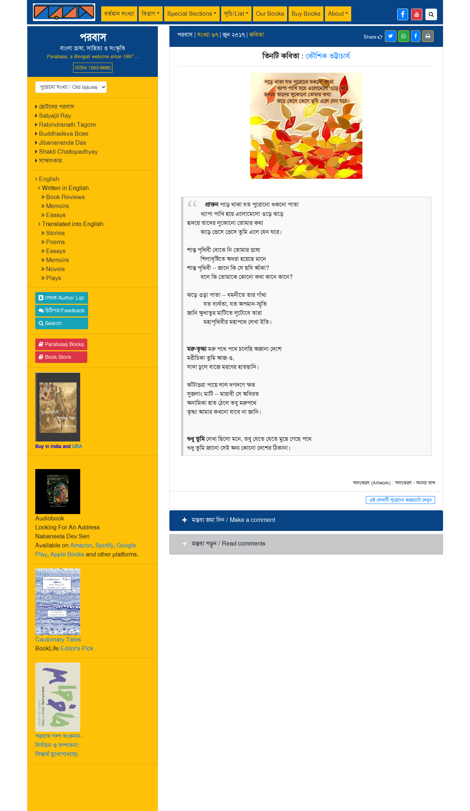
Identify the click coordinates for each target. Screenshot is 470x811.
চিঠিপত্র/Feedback (62, 310)
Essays (56, 215)
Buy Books (306, 14)
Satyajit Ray (55, 116)
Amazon (81, 545)
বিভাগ (148, 14)
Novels (55, 269)
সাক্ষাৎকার (50, 161)
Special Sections (189, 14)
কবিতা (256, 35)
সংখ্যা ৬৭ (207, 35)
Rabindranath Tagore (67, 125)
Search (50, 323)
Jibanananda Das (62, 143)
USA (77, 446)
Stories (55, 233)
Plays (53, 278)
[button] (306, 520)
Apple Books (67, 554)
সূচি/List (234, 14)
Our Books (270, 14)
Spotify (104, 545)
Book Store (55, 357)
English (49, 179)
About (336, 14)
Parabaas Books (61, 344)
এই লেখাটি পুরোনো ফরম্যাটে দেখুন (400, 500)
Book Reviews (65, 197)
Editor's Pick (76, 648)
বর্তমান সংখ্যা (119, 14)
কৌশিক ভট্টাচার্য (328, 56)
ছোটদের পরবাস (56, 107)
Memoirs (57, 206)
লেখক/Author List (61, 297)
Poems (55, 242)
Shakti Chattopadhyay (68, 152)
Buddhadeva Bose (63, 134)
